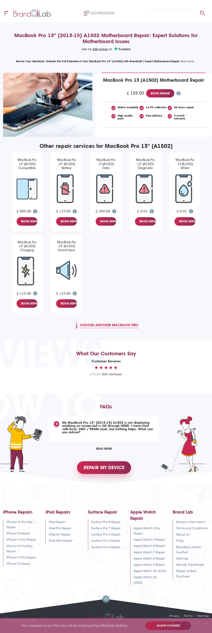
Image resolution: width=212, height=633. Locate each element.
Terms (187, 616)
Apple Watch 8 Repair (149, 547)
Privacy (174, 616)
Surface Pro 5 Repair (105, 542)
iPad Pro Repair (60, 529)
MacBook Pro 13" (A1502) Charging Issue (27, 246)
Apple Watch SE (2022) (150, 572)
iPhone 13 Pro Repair (21, 559)
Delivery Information (191, 523)
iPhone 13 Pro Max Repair (19, 549)
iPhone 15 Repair (18, 535)
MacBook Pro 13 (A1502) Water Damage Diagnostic (185, 164)
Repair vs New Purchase (186, 575)
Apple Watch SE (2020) (145, 581)
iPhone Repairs (18, 513)
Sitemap (182, 560)
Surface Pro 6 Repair (106, 536)
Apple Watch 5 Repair (149, 566)
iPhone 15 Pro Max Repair (19, 525)
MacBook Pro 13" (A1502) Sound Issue (66, 246)
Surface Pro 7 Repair (106, 529)
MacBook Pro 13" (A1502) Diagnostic (145, 164)
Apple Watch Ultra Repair (147, 532)
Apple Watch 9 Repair (149, 541)
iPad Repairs (58, 513)
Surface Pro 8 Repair (106, 523)
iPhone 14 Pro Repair (21, 541)
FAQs (180, 542)
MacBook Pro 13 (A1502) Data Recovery (105, 164)
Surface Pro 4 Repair (106, 548)
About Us (182, 536)
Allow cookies (168, 625)
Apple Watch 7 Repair (149, 553)
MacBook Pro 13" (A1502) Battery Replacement (66, 164)
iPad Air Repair (59, 536)
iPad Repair (57, 523)
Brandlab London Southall (188, 551)
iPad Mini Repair (61, 542)
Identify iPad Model (190, 566)
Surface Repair (102, 513)
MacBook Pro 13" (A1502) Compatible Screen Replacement (27, 164)
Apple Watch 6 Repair (149, 560)
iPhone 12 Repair (18, 565)
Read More (104, 448)
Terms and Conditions (192, 529)
